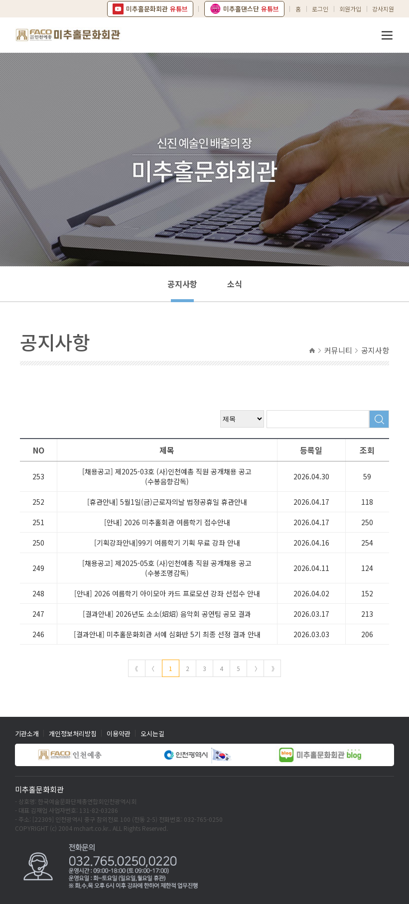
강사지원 (383, 8)
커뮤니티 (338, 350)
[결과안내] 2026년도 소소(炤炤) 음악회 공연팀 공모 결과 (167, 614)
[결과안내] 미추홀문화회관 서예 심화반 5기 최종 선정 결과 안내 (167, 634)
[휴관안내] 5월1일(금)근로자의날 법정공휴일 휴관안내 (167, 502)
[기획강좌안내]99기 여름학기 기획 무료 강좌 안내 (167, 543)
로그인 (320, 8)
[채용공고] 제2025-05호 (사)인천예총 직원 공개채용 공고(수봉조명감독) (167, 568)
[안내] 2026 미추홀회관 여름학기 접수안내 (167, 522)
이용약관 (119, 733)
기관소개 (27, 733)
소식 (234, 284)
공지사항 (182, 284)
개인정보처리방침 (73, 733)
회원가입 (350, 8)
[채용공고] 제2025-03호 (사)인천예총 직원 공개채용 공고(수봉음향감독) (167, 476)
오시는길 (152, 733)
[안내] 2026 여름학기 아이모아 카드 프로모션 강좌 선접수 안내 (167, 593)
